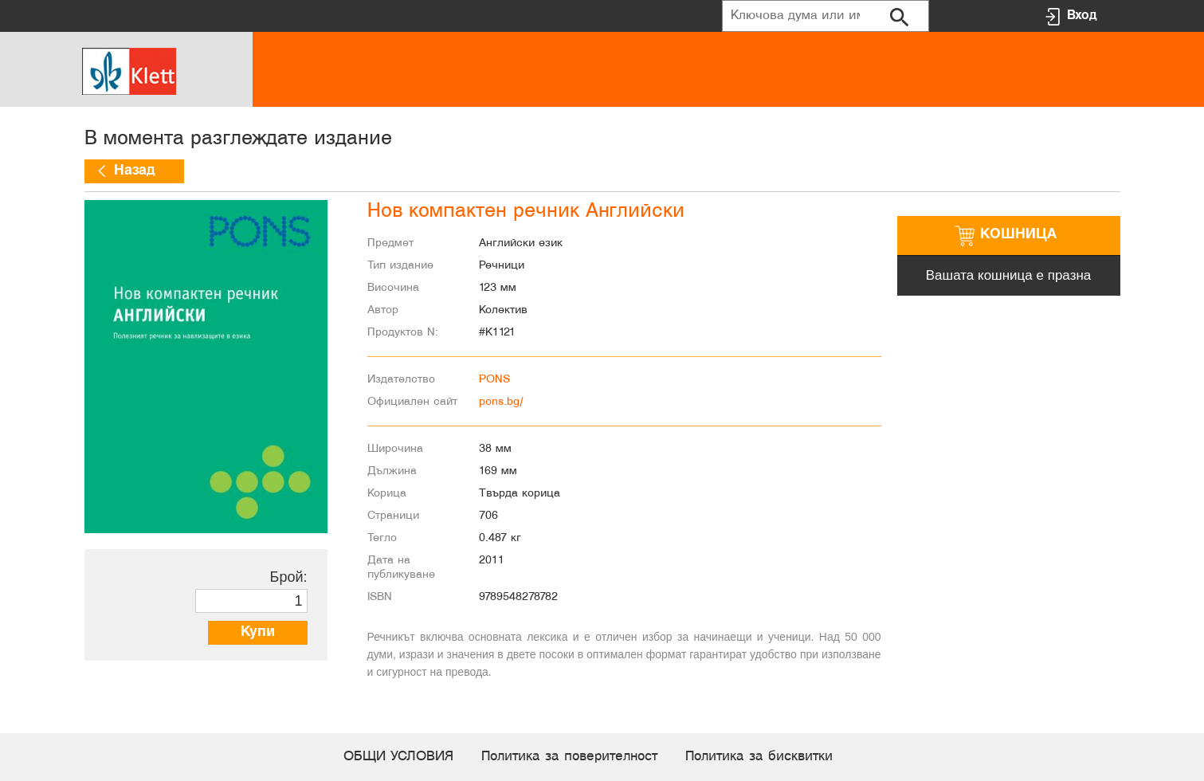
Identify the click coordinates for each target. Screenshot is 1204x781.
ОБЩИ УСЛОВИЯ (398, 757)
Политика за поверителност (569, 757)
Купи (258, 632)
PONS (494, 380)
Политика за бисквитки (759, 757)
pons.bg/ (501, 402)
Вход (1081, 16)
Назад (134, 171)
